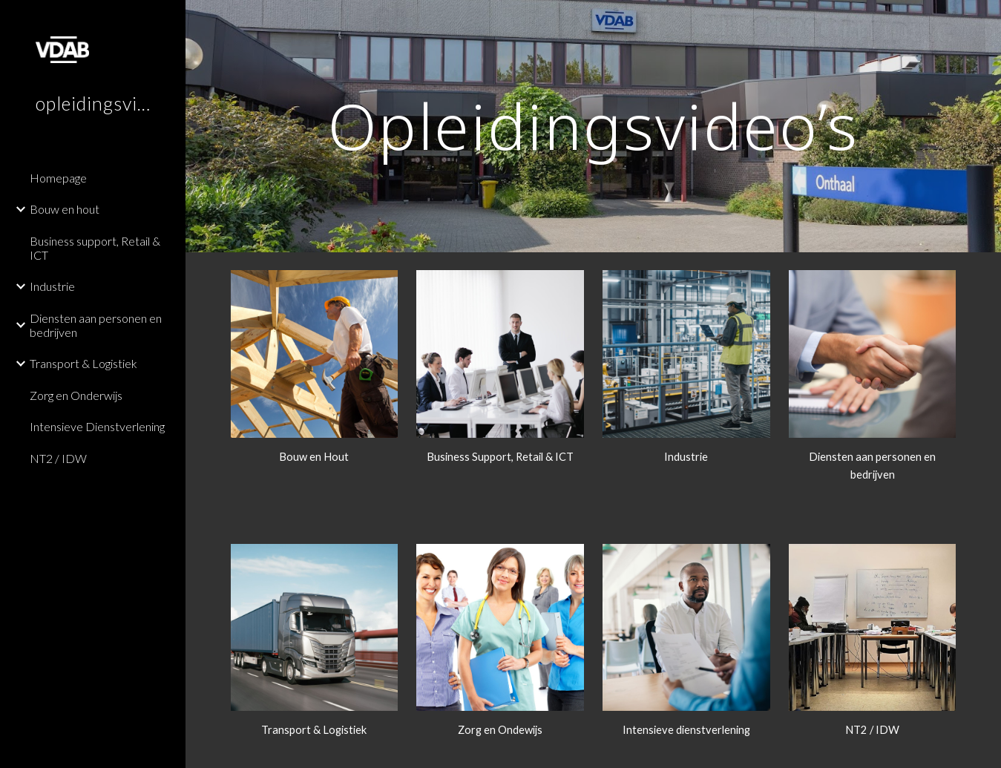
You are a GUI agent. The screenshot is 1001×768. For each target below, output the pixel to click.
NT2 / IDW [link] (58, 458)
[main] (593, 125)
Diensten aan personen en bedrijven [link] (96, 325)
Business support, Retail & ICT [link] (95, 248)
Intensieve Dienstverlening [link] (97, 426)
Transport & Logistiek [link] (83, 363)
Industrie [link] (52, 286)
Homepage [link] (58, 178)
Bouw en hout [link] (64, 209)
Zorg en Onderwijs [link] (76, 395)
